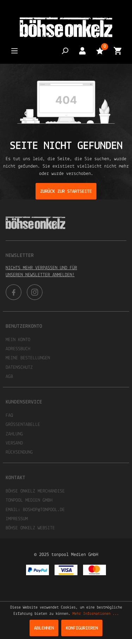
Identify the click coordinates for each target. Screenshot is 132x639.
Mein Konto (18, 339)
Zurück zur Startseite (66, 191)
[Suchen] (65, 50)
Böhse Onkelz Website (30, 528)
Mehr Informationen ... (96, 614)
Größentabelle (23, 424)
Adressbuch (18, 349)
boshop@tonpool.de (44, 509)
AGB (9, 376)
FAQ (9, 415)
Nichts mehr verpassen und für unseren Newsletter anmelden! (41, 271)
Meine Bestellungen (28, 358)
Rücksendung (19, 452)
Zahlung (14, 434)
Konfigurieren (82, 628)
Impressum (17, 519)
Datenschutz (19, 367)
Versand (14, 443)
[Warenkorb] (117, 50)
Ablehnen (44, 628)
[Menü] (14, 50)
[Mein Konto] (82, 50)
